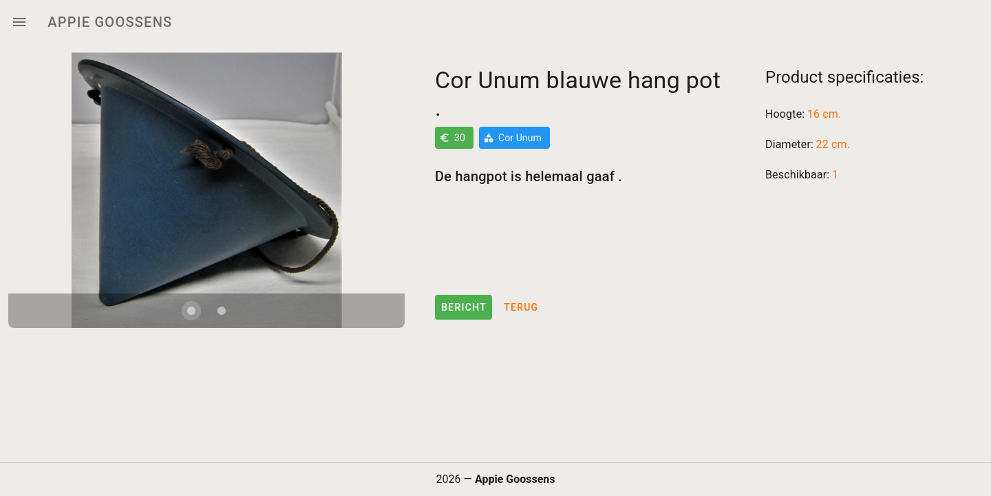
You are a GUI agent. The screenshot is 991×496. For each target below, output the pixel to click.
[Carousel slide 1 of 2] (191, 310)
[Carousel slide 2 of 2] (221, 310)
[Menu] (19, 22)
